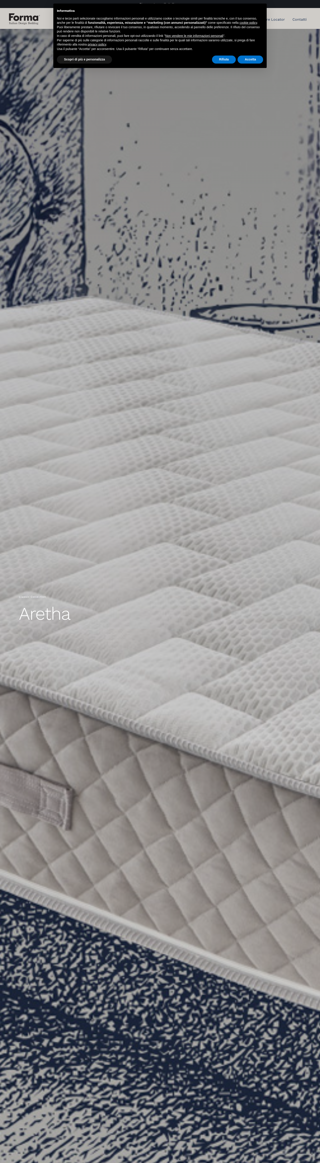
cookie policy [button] (248, 22)
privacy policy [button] (97, 44)
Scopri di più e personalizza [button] (84, 59)
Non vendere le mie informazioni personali (194, 36)
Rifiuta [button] (224, 59)
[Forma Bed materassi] (24, 15)
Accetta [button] (250, 59)
